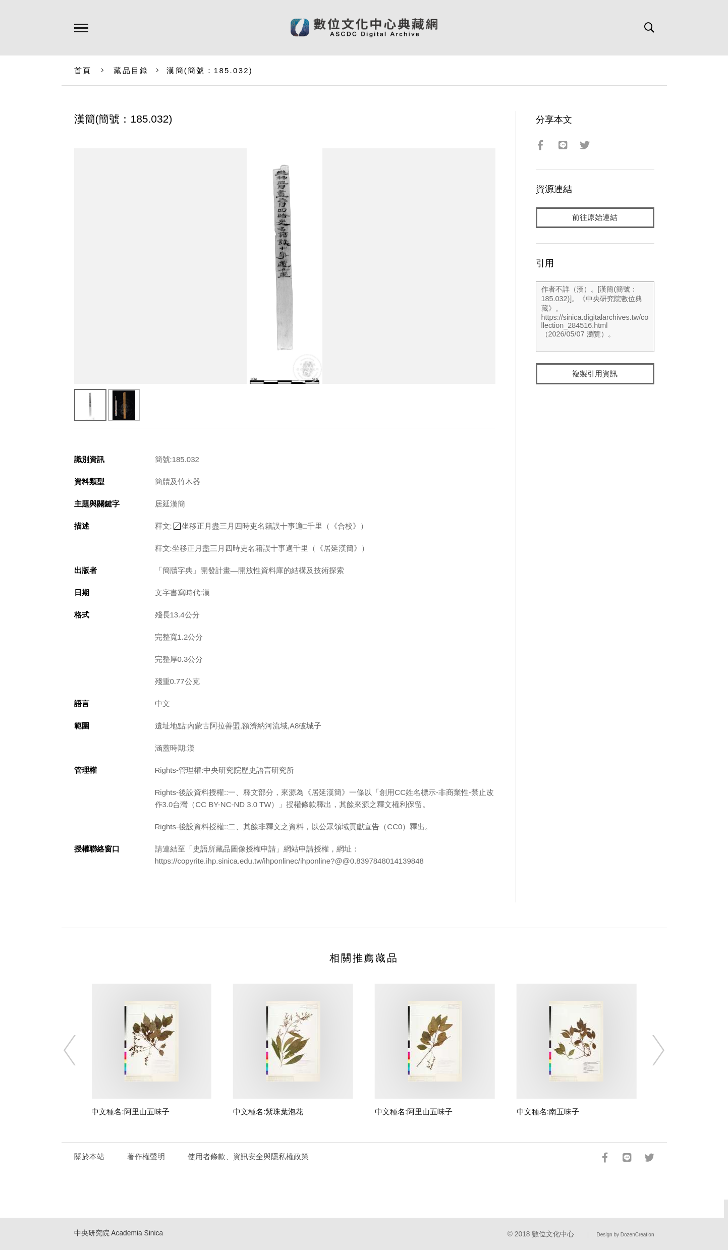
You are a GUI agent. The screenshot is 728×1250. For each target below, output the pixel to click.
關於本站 (89, 1156)
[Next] (649, 1050)
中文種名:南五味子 (548, 1111)
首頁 (83, 70)
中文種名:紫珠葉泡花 (268, 1111)
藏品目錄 (131, 70)
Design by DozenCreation (625, 1234)
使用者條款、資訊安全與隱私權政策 (248, 1156)
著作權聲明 (146, 1156)
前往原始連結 (595, 217)
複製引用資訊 (595, 374)
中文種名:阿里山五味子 (130, 1111)
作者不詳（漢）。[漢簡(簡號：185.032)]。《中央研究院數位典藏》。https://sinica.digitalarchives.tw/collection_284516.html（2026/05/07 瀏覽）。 (595, 317)
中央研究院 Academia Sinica (118, 1233)
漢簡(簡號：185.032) (209, 70)
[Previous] (78, 1050)
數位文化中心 (553, 1234)
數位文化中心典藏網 (364, 27)
